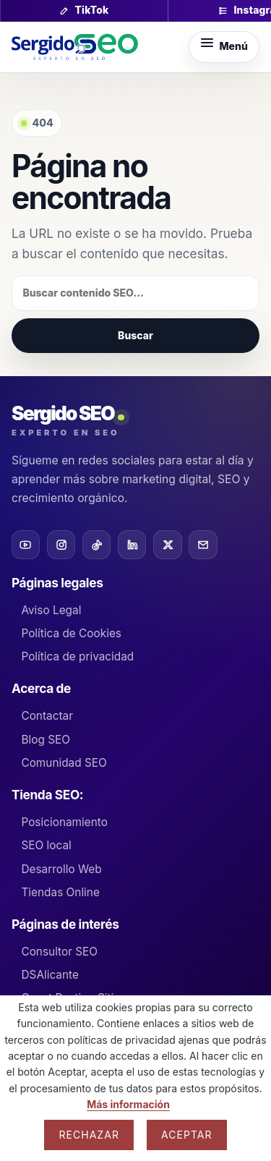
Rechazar (89, 1134)
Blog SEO (45, 740)
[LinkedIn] (132, 544)
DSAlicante (49, 975)
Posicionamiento (64, 822)
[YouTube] (26, 544)
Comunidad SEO (63, 763)
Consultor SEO (59, 951)
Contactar (47, 716)
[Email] (203, 544)
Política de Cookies (71, 633)
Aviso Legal (51, 610)
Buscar (135, 335)
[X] (167, 544)
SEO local (46, 845)
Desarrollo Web (61, 869)
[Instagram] (61, 544)
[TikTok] (96, 544)
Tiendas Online (60, 892)
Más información (128, 1104)
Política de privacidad (77, 656)
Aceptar (186, 1134)
